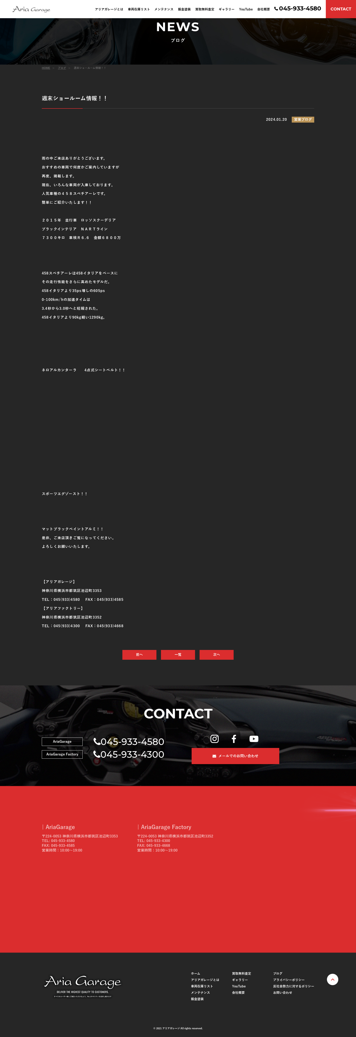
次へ (216, 655)
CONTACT (341, 9)
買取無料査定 (204, 9)
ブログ (62, 68)
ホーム (195, 973)
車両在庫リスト (139, 9)
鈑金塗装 (184, 9)
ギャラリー (227, 9)
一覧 (178, 655)
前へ (139, 655)
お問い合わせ (282, 992)
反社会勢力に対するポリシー (293, 986)
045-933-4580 (300, 8)
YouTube (246, 9)
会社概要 (263, 9)
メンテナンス (163, 9)
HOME (46, 68)
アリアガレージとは (109, 9)
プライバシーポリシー (289, 980)
